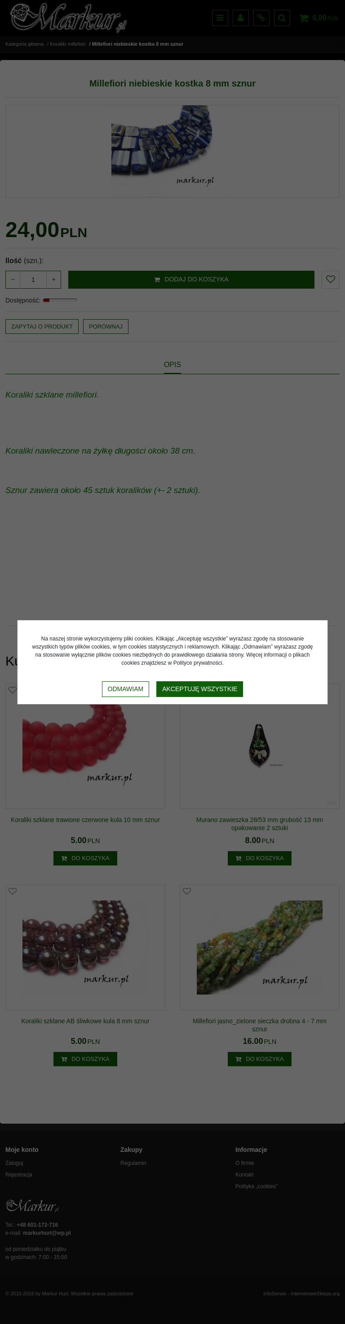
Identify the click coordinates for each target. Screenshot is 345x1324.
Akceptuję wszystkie (199, 688)
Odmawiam (126, 688)
